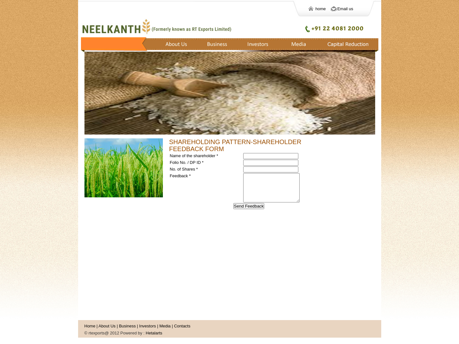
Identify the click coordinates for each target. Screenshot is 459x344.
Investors (147, 326)
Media (165, 326)
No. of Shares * (184, 169)
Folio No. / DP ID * (187, 162)
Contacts (182, 326)
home (326, 8)
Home (90, 326)
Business (127, 326)
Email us (345, 8)
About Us (106, 326)
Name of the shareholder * (194, 155)
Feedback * (180, 175)
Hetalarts (154, 333)
